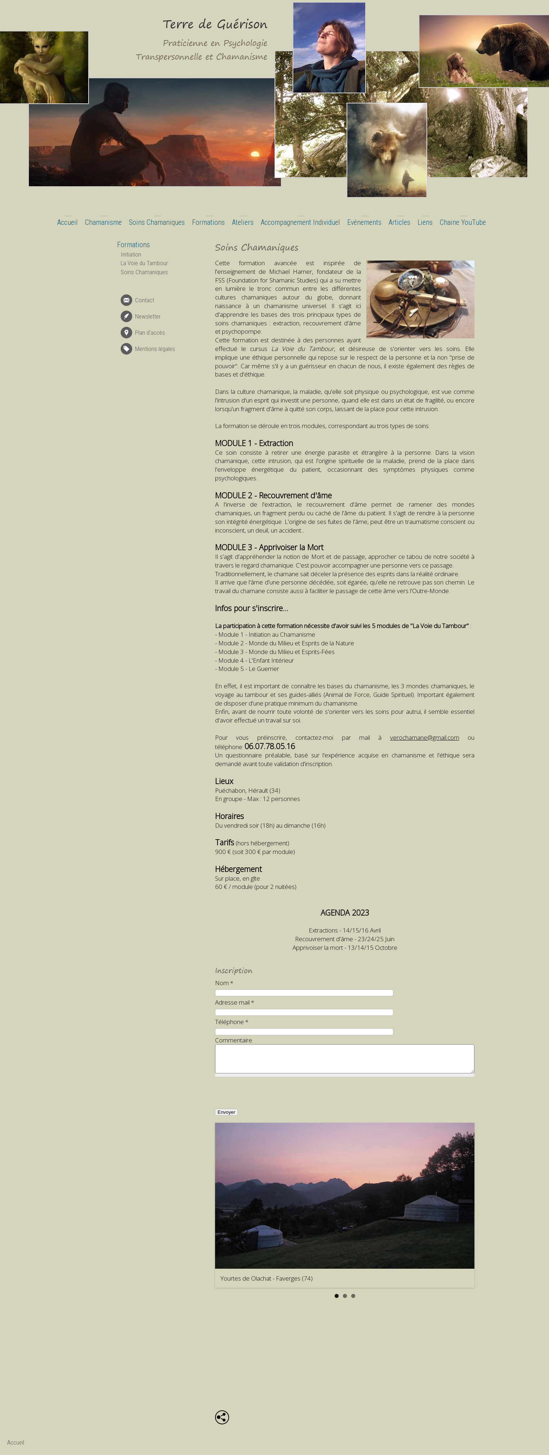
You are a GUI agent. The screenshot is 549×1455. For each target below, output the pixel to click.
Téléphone (232, 1021)
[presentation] (270, 1098)
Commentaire (233, 1040)
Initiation (131, 254)
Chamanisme (103, 222)
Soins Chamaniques (157, 222)
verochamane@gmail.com (424, 737)
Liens (425, 222)
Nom (224, 983)
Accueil (67, 222)
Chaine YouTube (463, 222)
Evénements (364, 222)
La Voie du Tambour (144, 263)
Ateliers (243, 222)
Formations (208, 222)
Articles (399, 222)
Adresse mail (234, 1002)
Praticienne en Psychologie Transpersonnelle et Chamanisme (201, 49)
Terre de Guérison (215, 24)
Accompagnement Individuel (300, 222)
